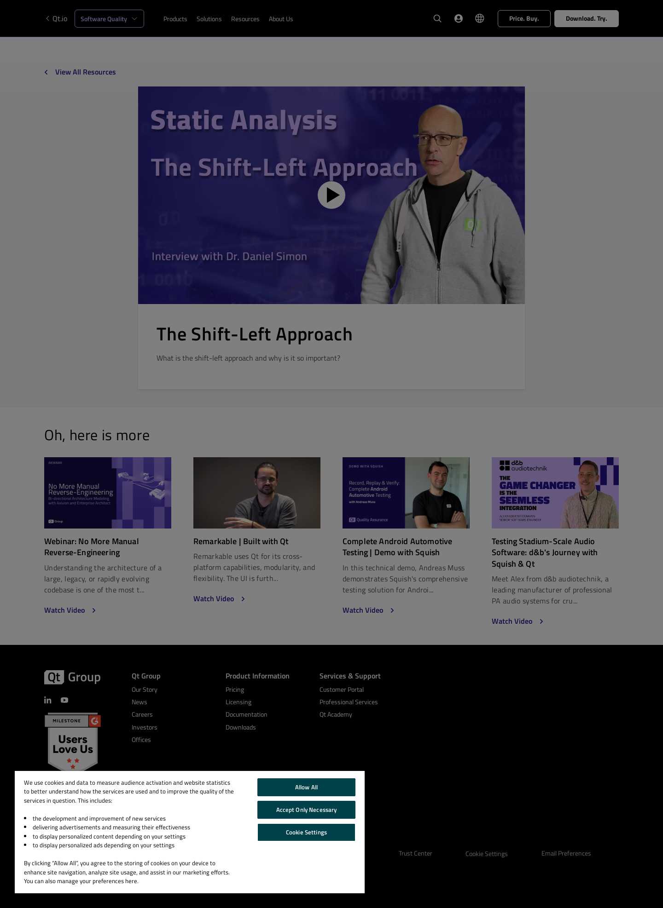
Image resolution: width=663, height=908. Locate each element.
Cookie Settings (306, 832)
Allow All (306, 787)
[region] (190, 832)
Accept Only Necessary (306, 809)
